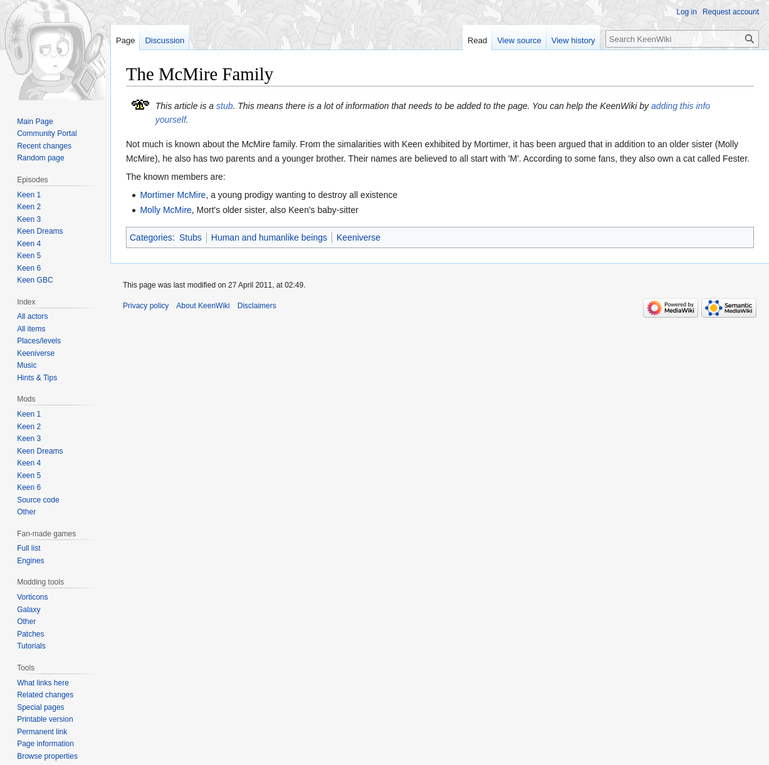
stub (224, 106)
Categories (151, 237)
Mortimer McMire (173, 195)
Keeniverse (358, 237)
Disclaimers (257, 305)
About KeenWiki (202, 305)
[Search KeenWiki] (682, 39)
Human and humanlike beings (269, 237)
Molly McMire (165, 210)
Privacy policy (146, 305)
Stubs (190, 237)
